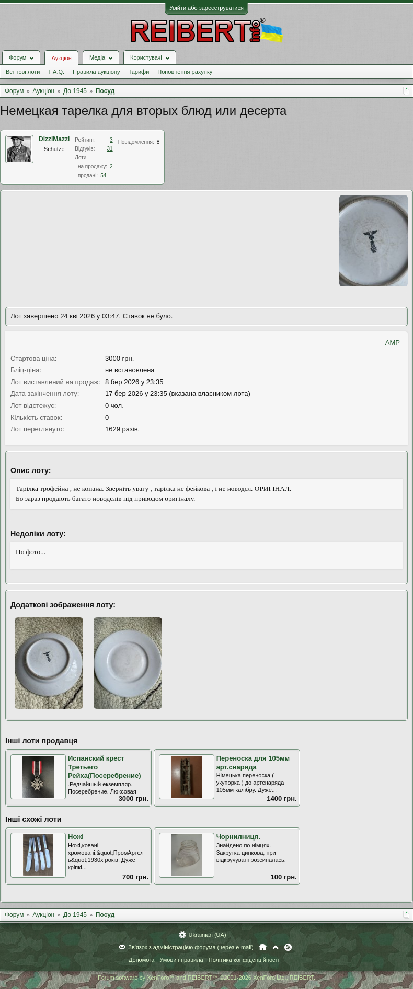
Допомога (141, 960)
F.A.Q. (56, 71)
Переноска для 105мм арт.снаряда (253, 762)
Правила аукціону (96, 71)
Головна (263, 947)
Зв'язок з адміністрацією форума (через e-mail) (191, 947)
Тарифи (139, 71)
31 (110, 149)
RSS (288, 947)
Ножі (76, 837)
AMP (392, 343)
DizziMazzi (54, 139)
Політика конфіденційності (244, 960)
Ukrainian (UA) (207, 935)
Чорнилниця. (238, 837)
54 (103, 175)
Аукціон (61, 58)
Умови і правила (181, 960)
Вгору (275, 947)
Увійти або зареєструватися (206, 8)
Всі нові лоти (23, 71)
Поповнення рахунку (184, 71)
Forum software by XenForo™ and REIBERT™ (206, 977)
